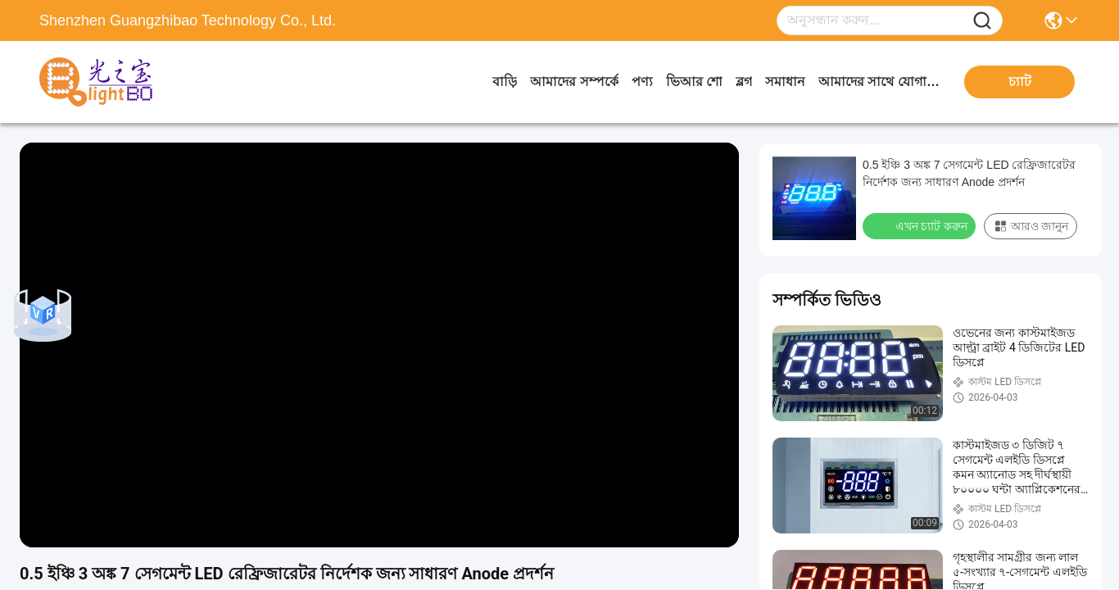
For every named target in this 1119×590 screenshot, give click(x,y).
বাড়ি (504, 81)
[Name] (982, 21)
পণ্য (642, 81)
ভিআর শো (694, 81)
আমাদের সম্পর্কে (574, 81)
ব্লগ (744, 81)
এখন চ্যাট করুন (920, 225)
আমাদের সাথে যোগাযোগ (879, 81)
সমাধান (785, 81)
